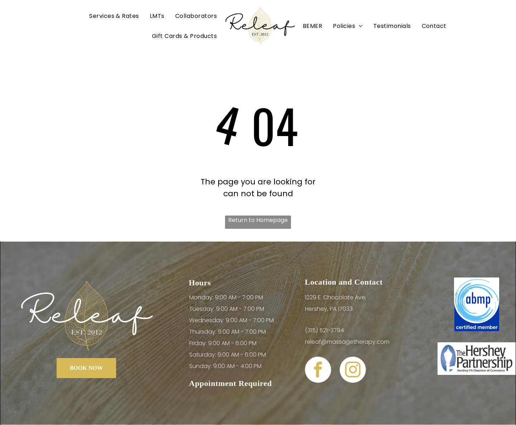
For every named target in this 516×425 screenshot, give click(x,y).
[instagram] (353, 371)
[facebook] (318, 371)
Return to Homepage (258, 220)
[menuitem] (114, 16)
